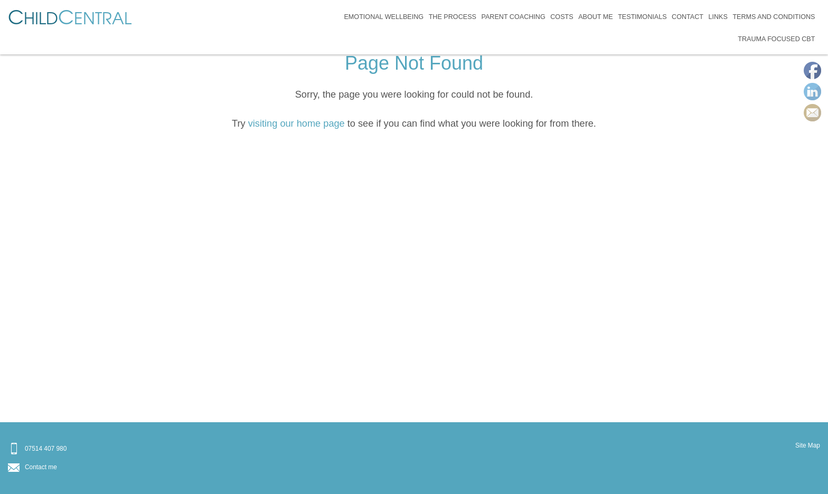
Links (717, 17)
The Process (452, 17)
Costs (561, 17)
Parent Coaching (513, 17)
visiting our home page (296, 123)
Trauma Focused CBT (776, 39)
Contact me (41, 467)
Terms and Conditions (773, 17)
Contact (687, 17)
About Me (595, 17)
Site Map (807, 445)
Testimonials (642, 17)
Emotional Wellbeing (384, 17)
